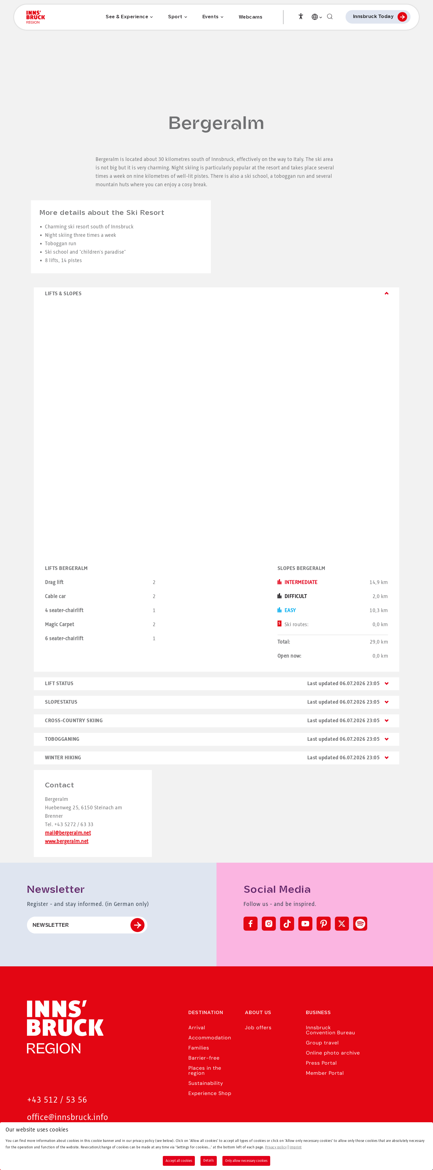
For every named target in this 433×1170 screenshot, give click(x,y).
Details (208, 1160)
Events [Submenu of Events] (210, 18)
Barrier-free (204, 1058)
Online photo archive (333, 1052)
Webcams (251, 18)
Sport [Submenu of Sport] (175, 18)
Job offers (258, 1027)
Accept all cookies (179, 1161)
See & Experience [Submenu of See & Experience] (127, 18)
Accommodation (209, 1037)
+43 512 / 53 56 (57, 1100)
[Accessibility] (300, 16)
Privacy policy (276, 1147)
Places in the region (204, 1070)
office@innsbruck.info (67, 1117)
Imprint (296, 1147)
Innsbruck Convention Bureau (330, 1030)
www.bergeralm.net (67, 841)
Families (198, 1047)
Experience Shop (209, 1093)
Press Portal (321, 1063)
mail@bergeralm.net (68, 833)
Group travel (322, 1042)
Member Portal (325, 1073)
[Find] (329, 17)
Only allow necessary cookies (246, 1161)
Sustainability (205, 1083)
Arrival (196, 1027)
